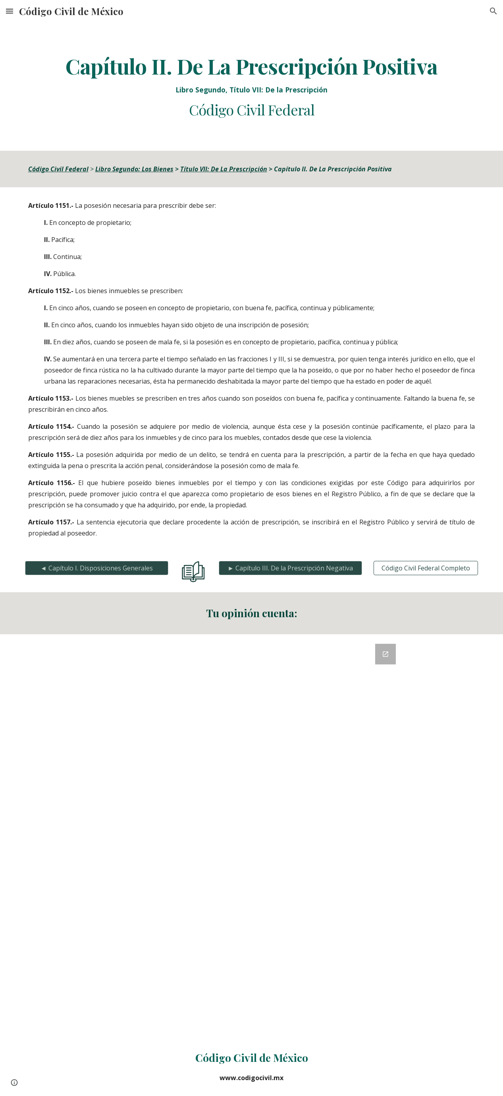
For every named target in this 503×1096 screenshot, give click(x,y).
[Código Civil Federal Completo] (426, 568)
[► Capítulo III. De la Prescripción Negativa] (290, 568)
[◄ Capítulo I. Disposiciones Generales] (96, 568)
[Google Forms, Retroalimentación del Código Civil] (251, 835)
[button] (9, 11)
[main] (251, 86)
